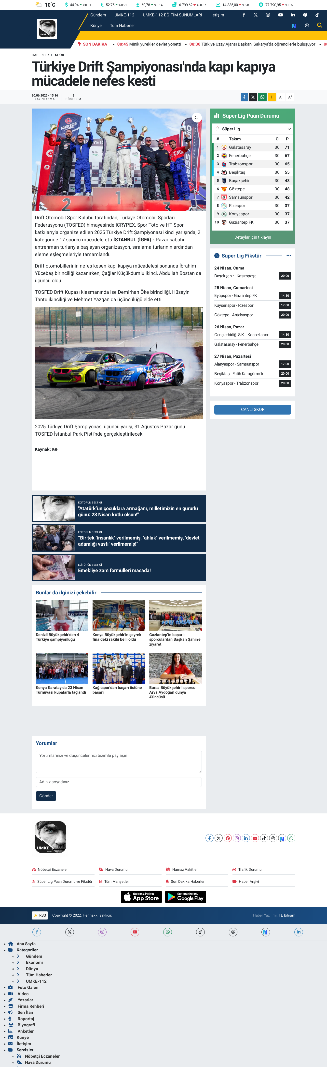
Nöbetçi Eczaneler (50, 869)
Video (18, 993)
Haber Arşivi (245, 881)
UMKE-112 (124, 14)
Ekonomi (30, 962)
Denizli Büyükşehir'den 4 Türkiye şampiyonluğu (57, 637)
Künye (96, 25)
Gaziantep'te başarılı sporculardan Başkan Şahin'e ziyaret (175, 639)
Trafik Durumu (246, 869)
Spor (59, 55)
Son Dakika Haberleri (186, 881)
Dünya (27, 968)
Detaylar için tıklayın (252, 237)
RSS (40, 915)
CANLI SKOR (252, 409)
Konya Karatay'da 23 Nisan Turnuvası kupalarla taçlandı (61, 690)
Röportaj (21, 1018)
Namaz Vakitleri (182, 869)
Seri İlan (20, 1012)
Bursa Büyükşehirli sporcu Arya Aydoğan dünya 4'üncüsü (172, 692)
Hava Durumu (113, 869)
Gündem (98, 14)
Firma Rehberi (26, 1006)
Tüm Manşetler (114, 881)
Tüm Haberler (122, 25)
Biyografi (21, 1024)
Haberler (40, 55)
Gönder (46, 795)
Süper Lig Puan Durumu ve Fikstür (62, 881)
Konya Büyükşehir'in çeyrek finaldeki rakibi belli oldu (117, 637)
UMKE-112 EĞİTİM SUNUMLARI (172, 14)
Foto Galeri (23, 987)
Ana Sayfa (22, 943)
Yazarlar (20, 999)
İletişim (217, 14)
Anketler (21, 1031)
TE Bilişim (287, 915)
